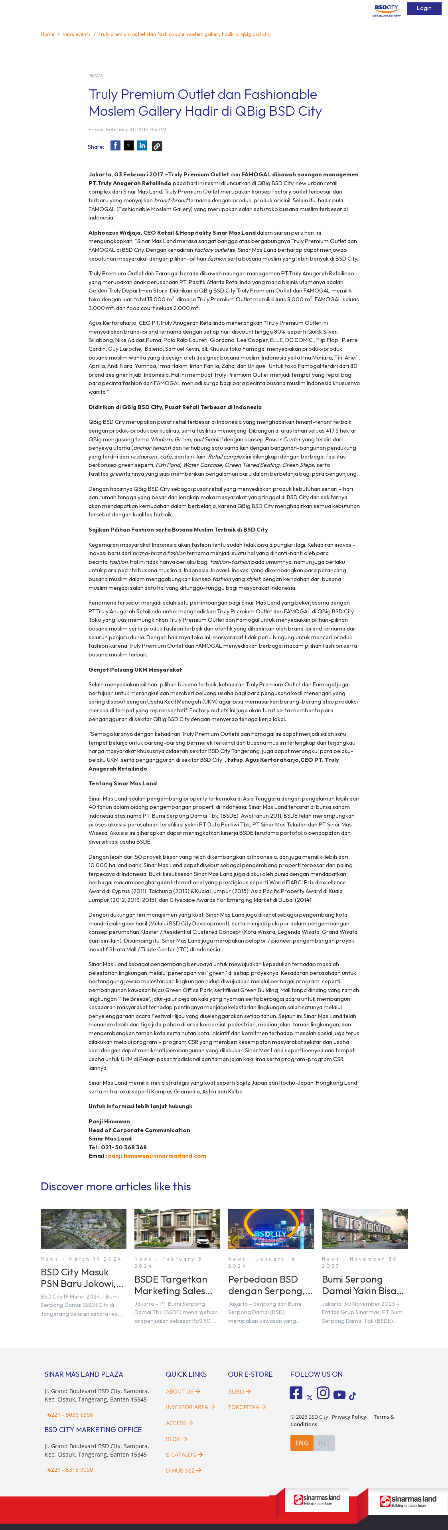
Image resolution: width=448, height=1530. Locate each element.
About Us (183, 1391)
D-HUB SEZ (183, 1470)
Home (47, 34)
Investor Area (190, 1407)
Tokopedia (247, 1407)
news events (77, 34)
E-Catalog (184, 1454)
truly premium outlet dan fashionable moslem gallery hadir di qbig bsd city (184, 34)
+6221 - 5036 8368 (69, 1414)
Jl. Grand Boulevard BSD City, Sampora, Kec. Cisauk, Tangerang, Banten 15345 (97, 1450)
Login (424, 8)
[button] (115, 145)
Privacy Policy (349, 1416)
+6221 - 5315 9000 (69, 1469)
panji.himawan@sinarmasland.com (157, 1155)
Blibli (239, 1391)
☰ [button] (436, 7)
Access (179, 1423)
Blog (176, 1439)
